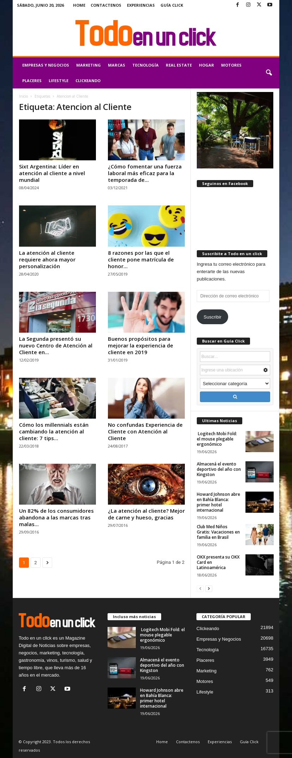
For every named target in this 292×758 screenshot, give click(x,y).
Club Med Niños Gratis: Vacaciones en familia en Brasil (218, 532)
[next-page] (208, 588)
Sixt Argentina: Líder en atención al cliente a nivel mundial (52, 173)
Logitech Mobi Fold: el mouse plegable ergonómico (217, 439)
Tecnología (145, 65)
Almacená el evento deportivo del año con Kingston (219, 469)
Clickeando (88, 80)
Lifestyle (58, 80)
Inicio (23, 96)
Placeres (32, 80)
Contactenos (106, 5)
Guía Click (171, 5)
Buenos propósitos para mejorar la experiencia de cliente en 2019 (140, 345)
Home (79, 5)
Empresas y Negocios (45, 65)
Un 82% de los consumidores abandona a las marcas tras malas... (56, 517)
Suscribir (212, 317)
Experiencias (141, 5)
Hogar (206, 65)
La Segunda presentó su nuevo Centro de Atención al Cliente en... (55, 345)
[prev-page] (200, 588)
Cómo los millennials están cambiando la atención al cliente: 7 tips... (54, 431)
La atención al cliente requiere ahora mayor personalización (47, 259)
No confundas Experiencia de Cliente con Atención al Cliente (145, 431)
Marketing (88, 65)
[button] (268, 73)
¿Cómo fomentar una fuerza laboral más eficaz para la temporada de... (145, 173)
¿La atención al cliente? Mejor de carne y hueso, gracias (146, 514)
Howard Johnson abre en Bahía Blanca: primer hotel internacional (218, 502)
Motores (231, 65)
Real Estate (179, 65)
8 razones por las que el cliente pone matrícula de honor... (141, 259)
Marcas (116, 65)
